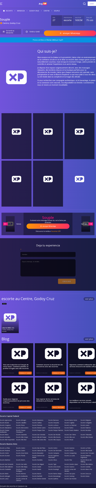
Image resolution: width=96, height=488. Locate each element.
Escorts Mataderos (6, 423)
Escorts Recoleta (86, 425)
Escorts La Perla (85, 443)
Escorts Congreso (5, 420)
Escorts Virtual (68, 435)
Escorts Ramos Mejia (54, 469)
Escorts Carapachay (70, 448)
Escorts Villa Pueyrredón (7, 435)
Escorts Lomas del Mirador (70, 465)
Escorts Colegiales (86, 418)
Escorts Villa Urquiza (54, 435)
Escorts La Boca (53, 420)
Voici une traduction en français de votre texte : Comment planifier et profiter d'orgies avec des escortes (18, 362)
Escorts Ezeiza (85, 471)
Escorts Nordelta (37, 455)
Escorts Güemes (69, 443)
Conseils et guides (29, 368)
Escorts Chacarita (53, 418)
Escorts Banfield (37, 471)
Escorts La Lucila (69, 451)
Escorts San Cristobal (38, 430)
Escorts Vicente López (71, 459)
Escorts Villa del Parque (39, 432)
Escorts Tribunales (86, 430)
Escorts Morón (36, 469)
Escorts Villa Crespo (22, 432)
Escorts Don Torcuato (87, 448)
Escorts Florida (20, 451)
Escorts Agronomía (6, 415)
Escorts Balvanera (37, 415)
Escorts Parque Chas (38, 425)
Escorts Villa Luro (69, 432)
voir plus (89, 295)
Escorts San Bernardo (55, 446)
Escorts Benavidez (37, 448)
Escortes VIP (55, 229)
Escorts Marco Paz (86, 464)
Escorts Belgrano (86, 415)
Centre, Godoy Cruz (11, 23)
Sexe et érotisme (67, 403)
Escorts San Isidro (21, 459)
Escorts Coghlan (69, 418)
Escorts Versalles (5, 432)
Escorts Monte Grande (39, 474)
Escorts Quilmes (53, 474)
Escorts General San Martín (38, 452)
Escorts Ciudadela (5, 464)
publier (92, 4)
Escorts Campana (53, 448)
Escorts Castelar (85, 462)
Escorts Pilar (68, 455)
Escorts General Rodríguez (21, 465)
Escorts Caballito (21, 418)
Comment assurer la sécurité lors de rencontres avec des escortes (53, 361)
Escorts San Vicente (70, 474)
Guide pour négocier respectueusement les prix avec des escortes (19, 395)
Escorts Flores (20, 420)
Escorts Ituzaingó (53, 464)
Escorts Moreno (21, 469)
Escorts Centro (20, 443)
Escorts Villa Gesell (86, 446)
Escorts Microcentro (22, 423)
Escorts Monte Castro (39, 423)
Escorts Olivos (52, 455)
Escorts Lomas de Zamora (21, 475)
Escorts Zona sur (86, 469)
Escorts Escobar (5, 451)
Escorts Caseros (69, 462)
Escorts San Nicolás (54, 430)
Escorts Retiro (4, 430)
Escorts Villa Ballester (6, 462)
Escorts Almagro (21, 415)
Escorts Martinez (5, 455)
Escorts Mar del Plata (38, 443)
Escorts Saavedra (21, 430)
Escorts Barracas (53, 415)
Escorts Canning (69, 471)
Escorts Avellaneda (22, 471)
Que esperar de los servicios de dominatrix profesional (56, 395)
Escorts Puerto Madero (71, 425)
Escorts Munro (20, 455)
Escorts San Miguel (38, 459)
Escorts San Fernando (6, 459)
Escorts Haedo (36, 464)
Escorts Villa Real (21, 435)
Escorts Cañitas (37, 418)
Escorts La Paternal (70, 420)
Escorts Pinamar (5, 446)
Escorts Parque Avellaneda (4, 426)
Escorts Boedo (4, 418)
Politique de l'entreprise (8, 483)
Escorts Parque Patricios (55, 425)
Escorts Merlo (4, 469)
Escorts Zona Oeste (54, 462)
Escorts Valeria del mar (39, 446)
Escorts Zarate (36, 462)
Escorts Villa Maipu (21, 462)
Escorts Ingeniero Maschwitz (53, 452)
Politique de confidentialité (27, 483)
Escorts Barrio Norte (70, 415)
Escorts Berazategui (54, 471)
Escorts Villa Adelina (87, 459)
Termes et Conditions (46, 483)
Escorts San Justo (69, 469)
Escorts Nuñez (68, 423)
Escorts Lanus (4, 474)
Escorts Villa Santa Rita (39, 435)
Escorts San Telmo (70, 430)
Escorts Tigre (52, 459)
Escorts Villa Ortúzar (87, 432)
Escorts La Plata (5, 443)
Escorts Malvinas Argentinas (86, 452)
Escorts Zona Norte (22, 448)
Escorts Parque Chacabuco (20, 426)
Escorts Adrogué (5, 471)
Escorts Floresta (37, 420)
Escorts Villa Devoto (54, 432)
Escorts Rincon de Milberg (86, 456)
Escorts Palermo (86, 423)
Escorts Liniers (85, 420)
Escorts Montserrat (54, 423)
